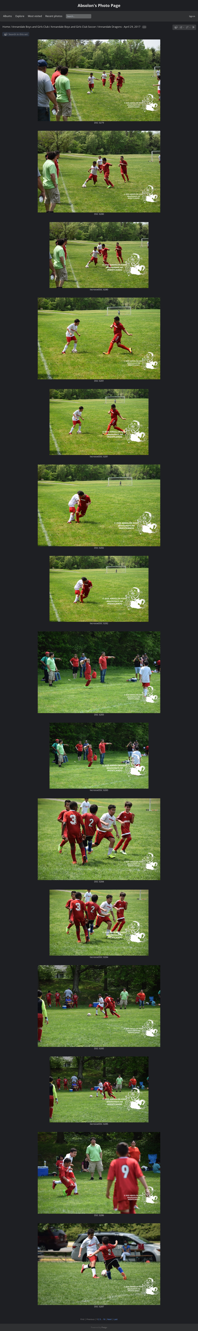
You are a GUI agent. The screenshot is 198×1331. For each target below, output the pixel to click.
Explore (19, 16)
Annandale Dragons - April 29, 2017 (119, 26)
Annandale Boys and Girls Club (30, 26)
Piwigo (104, 1327)
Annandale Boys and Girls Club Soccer (73, 26)
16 (104, 1319)
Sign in (192, 16)
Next (109, 1319)
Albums (7, 16)
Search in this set (18, 34)
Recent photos (53, 16)
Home (6, 26)
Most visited (35, 16)
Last (116, 1319)
